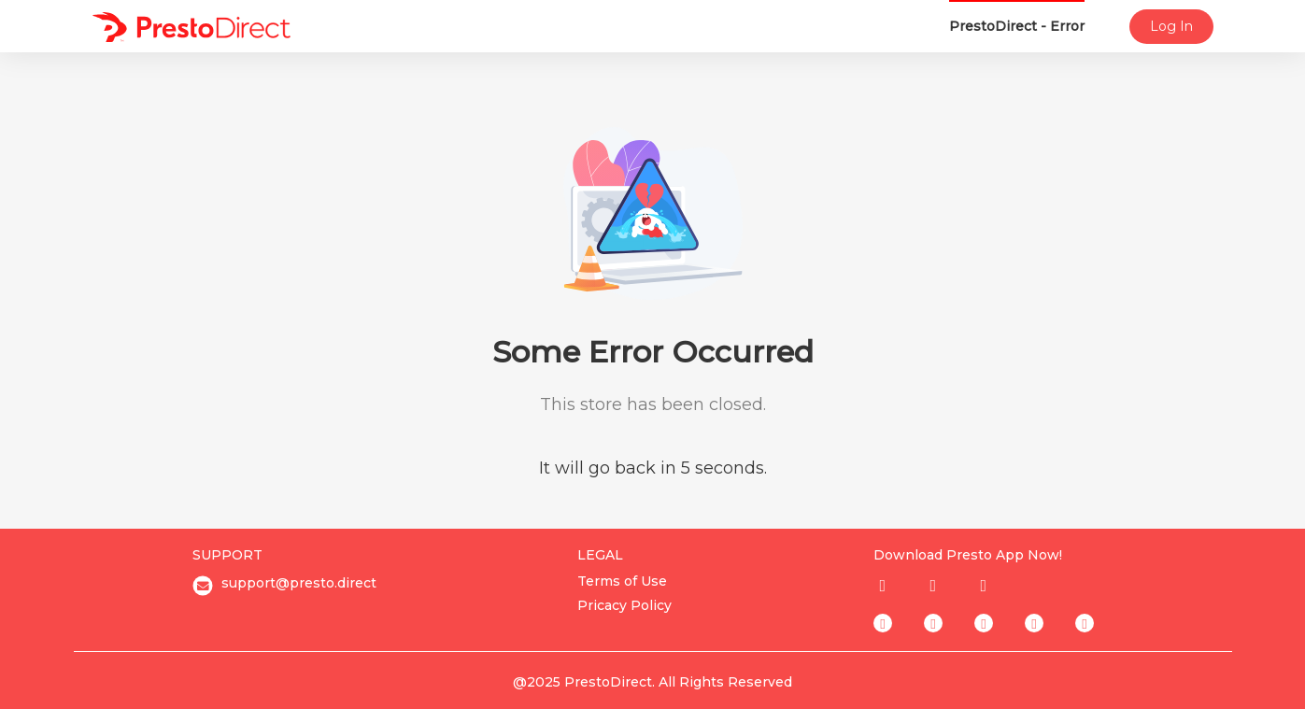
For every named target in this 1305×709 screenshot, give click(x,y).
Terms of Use (622, 581)
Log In (1171, 26)
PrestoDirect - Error (1017, 26)
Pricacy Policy (624, 605)
